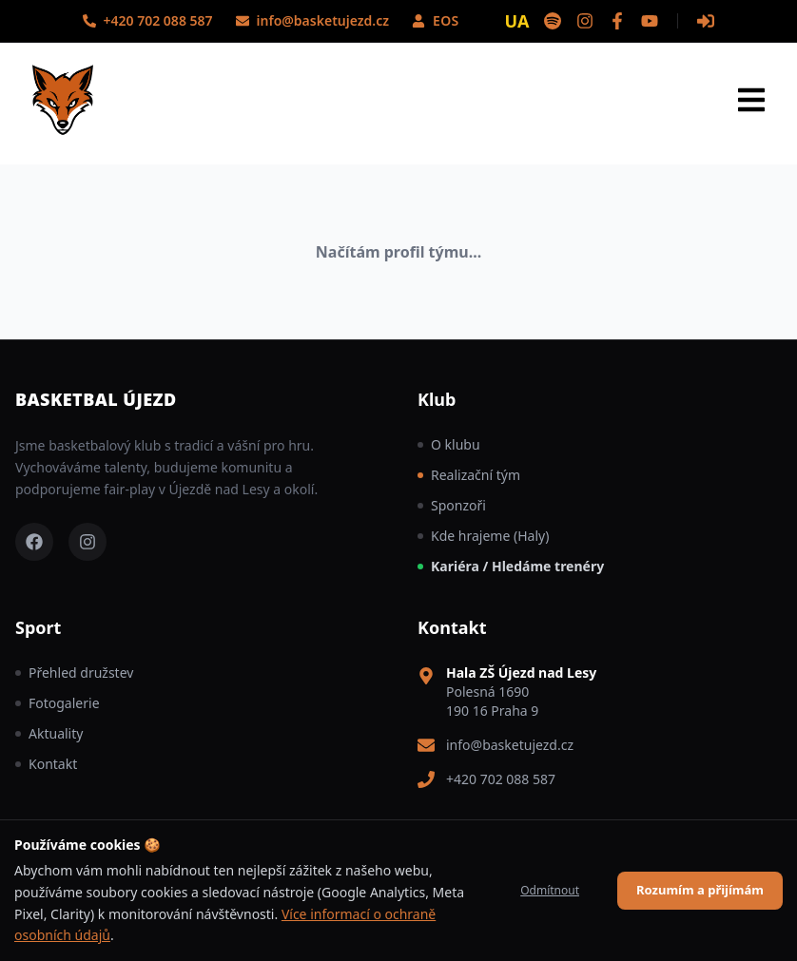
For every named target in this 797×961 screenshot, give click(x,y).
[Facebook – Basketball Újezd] (34, 542)
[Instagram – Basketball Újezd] (87, 542)
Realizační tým (469, 475)
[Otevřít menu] (751, 100)
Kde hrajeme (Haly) (483, 536)
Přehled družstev (74, 672)
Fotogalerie (57, 703)
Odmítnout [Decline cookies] (549, 890)
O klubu (449, 444)
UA (517, 21)
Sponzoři (452, 505)
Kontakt (46, 764)
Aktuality (49, 733)
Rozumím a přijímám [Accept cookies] (700, 889)
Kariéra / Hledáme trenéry (511, 566)
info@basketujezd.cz (509, 745)
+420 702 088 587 (500, 779)
